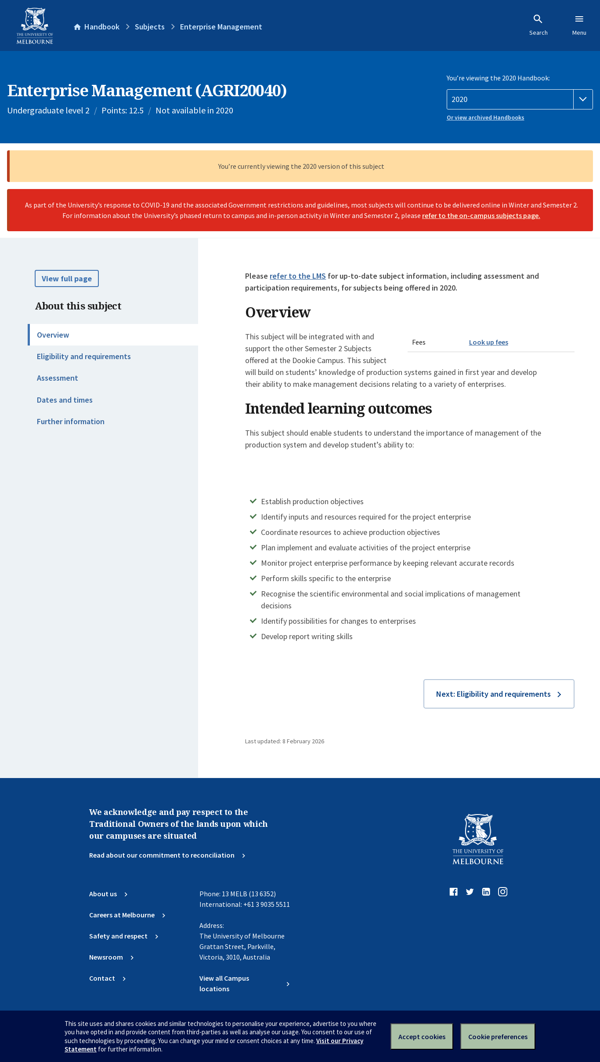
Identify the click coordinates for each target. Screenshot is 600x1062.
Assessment (57, 378)
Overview (53, 335)
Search (538, 25)
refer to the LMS (298, 276)
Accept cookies (421, 1036)
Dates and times (65, 400)
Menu (579, 25)
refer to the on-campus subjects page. (481, 215)
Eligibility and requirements (84, 356)
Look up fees (488, 342)
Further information (71, 421)
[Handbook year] (520, 99)
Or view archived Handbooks (485, 117)
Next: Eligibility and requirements (493, 694)
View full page (67, 278)
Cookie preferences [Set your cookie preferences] (498, 1036)
